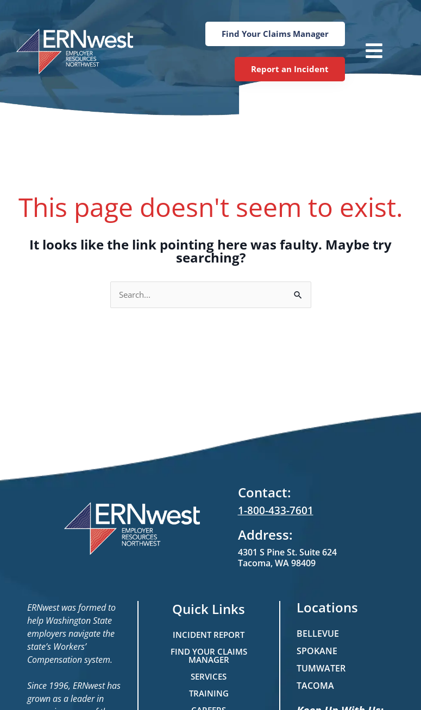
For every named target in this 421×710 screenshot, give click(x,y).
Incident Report (208, 634)
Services (209, 676)
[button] (370, 51)
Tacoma (315, 686)
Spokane (317, 651)
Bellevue (318, 633)
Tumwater (321, 668)
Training (209, 693)
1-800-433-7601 (272, 510)
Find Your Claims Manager (209, 655)
